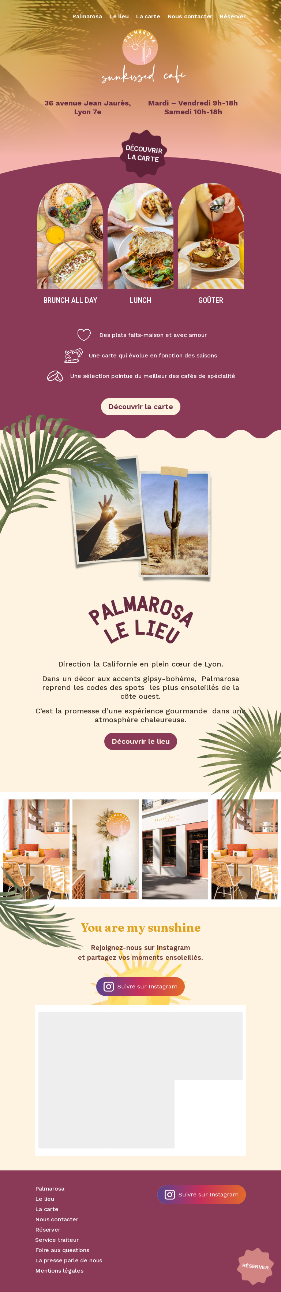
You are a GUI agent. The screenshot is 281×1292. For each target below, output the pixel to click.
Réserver (233, 16)
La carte (148, 16)
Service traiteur (56, 1239)
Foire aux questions (62, 1250)
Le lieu (119, 16)
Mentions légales (59, 1270)
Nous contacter (190, 16)
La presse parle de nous (68, 1260)
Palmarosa (87, 16)
